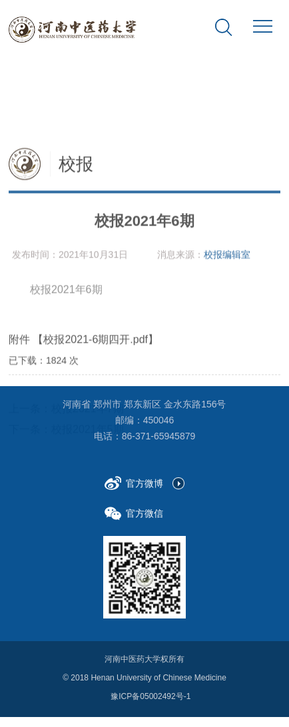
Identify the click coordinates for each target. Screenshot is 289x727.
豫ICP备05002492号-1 (150, 693)
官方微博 (134, 480)
